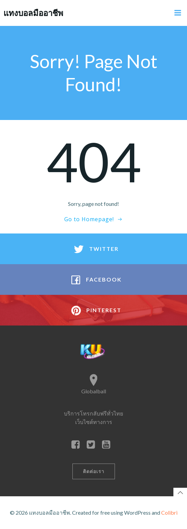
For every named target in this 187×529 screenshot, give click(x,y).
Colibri (169, 512)
